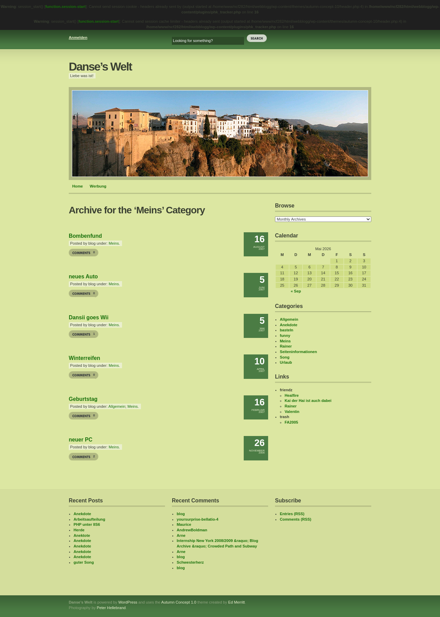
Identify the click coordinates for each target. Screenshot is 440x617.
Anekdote (288, 325)
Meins (114, 243)
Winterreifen (84, 358)
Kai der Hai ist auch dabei (308, 400)
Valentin (292, 411)
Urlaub (286, 362)
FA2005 (291, 422)
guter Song (84, 562)
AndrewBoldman (192, 530)
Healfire (292, 395)
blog (181, 514)
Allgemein (116, 406)
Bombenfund (85, 236)
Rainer (286, 346)
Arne (181, 535)
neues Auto (83, 276)
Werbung (98, 186)
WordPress (127, 602)
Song (284, 357)
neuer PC (80, 440)
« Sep (296, 291)
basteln (286, 330)
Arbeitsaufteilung (89, 519)
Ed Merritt (236, 602)
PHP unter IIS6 (87, 524)
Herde (79, 530)
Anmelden (78, 37)
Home (77, 186)
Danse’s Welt (100, 66)
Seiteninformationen (298, 352)
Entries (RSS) (292, 514)
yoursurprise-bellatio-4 (197, 519)
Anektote (82, 535)
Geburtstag (83, 399)
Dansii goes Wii (89, 317)
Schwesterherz (190, 562)
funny (285, 335)
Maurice (184, 524)
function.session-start (65, 6)
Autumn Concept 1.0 (178, 602)
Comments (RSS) (295, 519)
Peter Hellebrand (111, 608)
